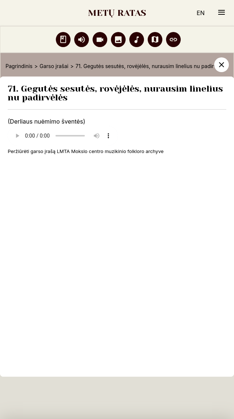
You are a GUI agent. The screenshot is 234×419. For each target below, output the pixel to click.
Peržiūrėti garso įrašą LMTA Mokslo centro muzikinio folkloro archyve (85, 151)
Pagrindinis (19, 66)
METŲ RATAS (117, 13)
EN (201, 13)
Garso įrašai (54, 66)
